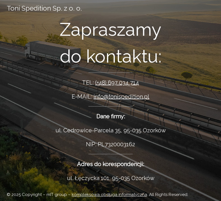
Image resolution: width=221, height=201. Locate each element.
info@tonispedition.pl (121, 96)
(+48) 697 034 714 (117, 82)
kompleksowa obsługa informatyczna (109, 194)
